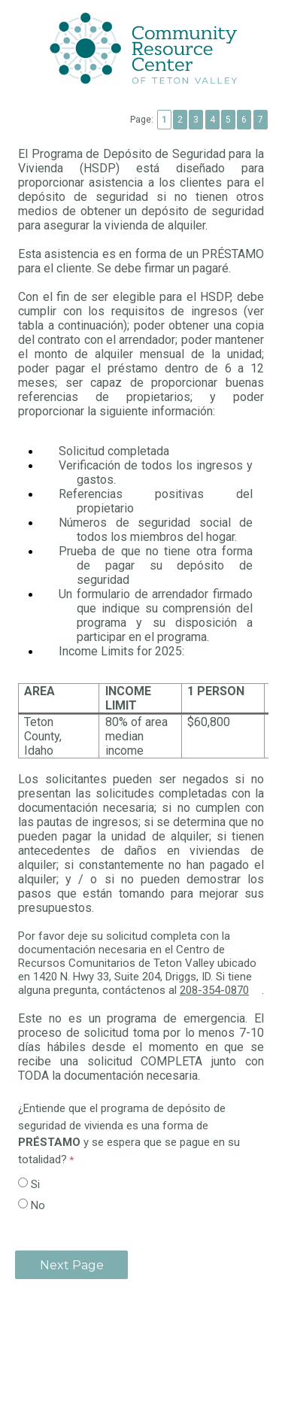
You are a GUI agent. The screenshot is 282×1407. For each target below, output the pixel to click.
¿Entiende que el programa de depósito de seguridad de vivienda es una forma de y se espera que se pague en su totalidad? (129, 1134)
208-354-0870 (221, 990)
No (38, 1205)
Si (35, 1184)
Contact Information (141, 1341)
